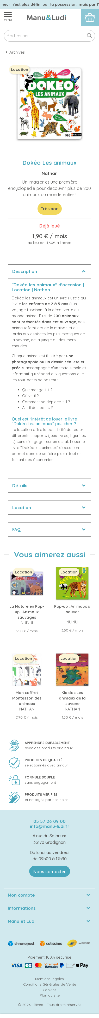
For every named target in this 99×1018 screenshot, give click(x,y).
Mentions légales (49, 978)
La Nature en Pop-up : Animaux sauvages (26, 612)
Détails (19, 485)
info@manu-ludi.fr (49, 826)
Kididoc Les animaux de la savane (72, 698)
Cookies (49, 989)
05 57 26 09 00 (49, 821)
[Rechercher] (49, 36)
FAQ (16, 529)
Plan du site (50, 995)
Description (24, 271)
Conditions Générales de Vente (49, 984)
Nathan (50, 173)
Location (21, 507)
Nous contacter (49, 871)
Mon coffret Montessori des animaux (26, 698)
